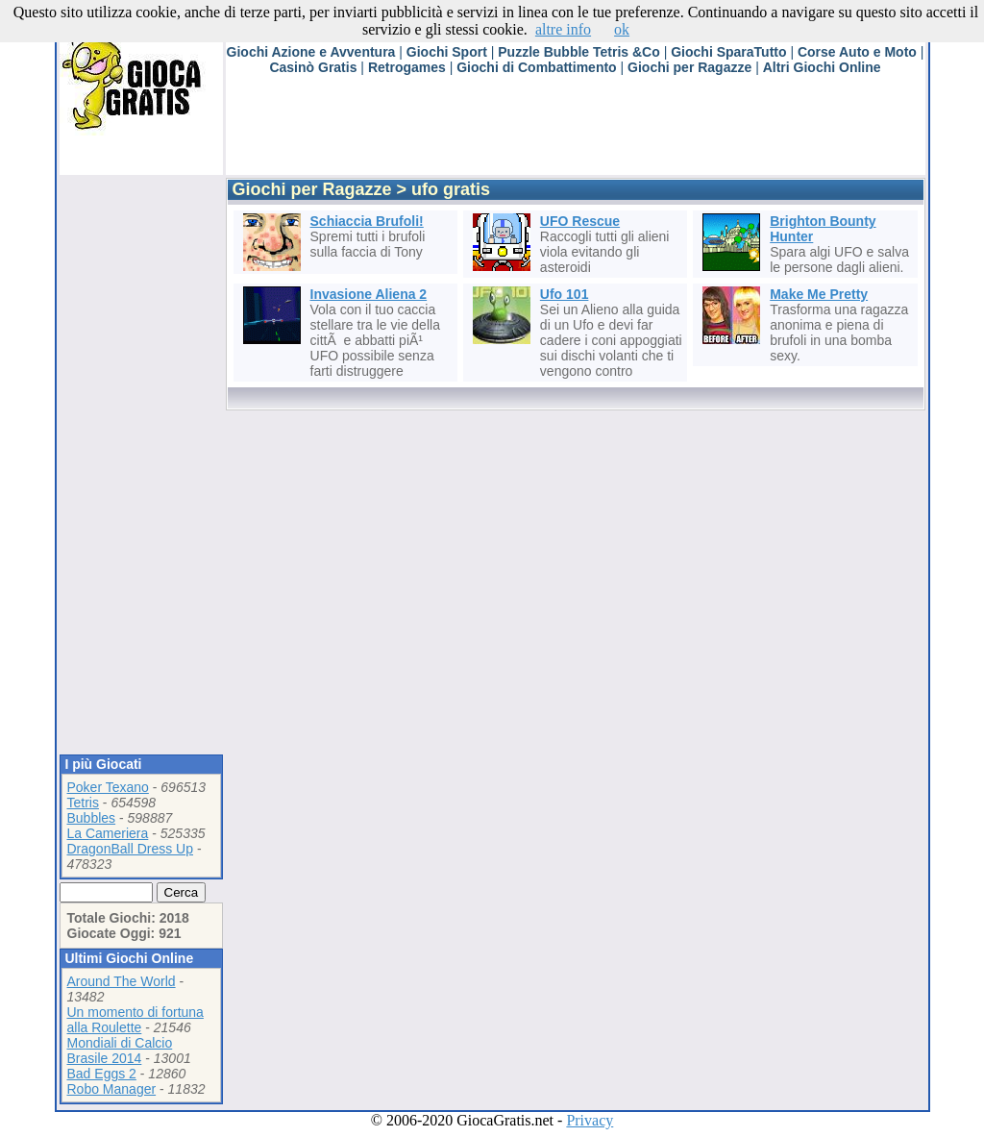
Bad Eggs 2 (101, 1073)
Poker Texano (108, 787)
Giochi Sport (446, 52)
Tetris (83, 802)
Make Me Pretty (819, 294)
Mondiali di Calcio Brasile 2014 (120, 1050)
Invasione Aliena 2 (369, 294)
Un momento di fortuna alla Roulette (135, 1019)
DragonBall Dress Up (130, 848)
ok (621, 29)
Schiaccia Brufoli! (367, 221)
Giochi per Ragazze (689, 67)
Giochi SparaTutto (728, 52)
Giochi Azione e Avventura (311, 52)
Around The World (121, 981)
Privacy (589, 1120)
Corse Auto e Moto (857, 52)
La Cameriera (108, 833)
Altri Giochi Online (822, 67)
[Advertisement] (575, 131)
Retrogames (407, 67)
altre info (563, 29)
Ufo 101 (564, 294)
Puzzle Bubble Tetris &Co (579, 52)
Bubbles (91, 818)
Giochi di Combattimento (536, 67)
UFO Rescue (580, 221)
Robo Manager (112, 1089)
